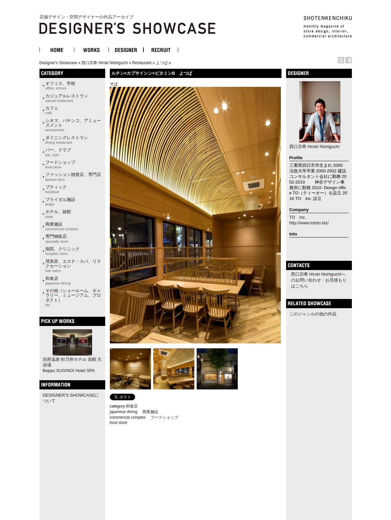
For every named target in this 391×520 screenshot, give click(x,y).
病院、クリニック (62, 251)
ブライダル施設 (60, 201)
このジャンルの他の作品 (312, 313)
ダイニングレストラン (66, 139)
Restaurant (142, 63)
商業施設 (61, 226)
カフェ (51, 110)
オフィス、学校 (60, 85)
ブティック (56, 189)
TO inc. (297, 217)
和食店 (58, 280)
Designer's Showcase (58, 63)
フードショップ (60, 164)
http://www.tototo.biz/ (309, 222)
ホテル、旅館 (58, 213)
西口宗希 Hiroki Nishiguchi (105, 63)
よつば (162, 63)
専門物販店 (56, 238)
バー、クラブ (58, 152)
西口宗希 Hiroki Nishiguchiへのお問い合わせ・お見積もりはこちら (319, 280)
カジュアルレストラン (66, 98)
